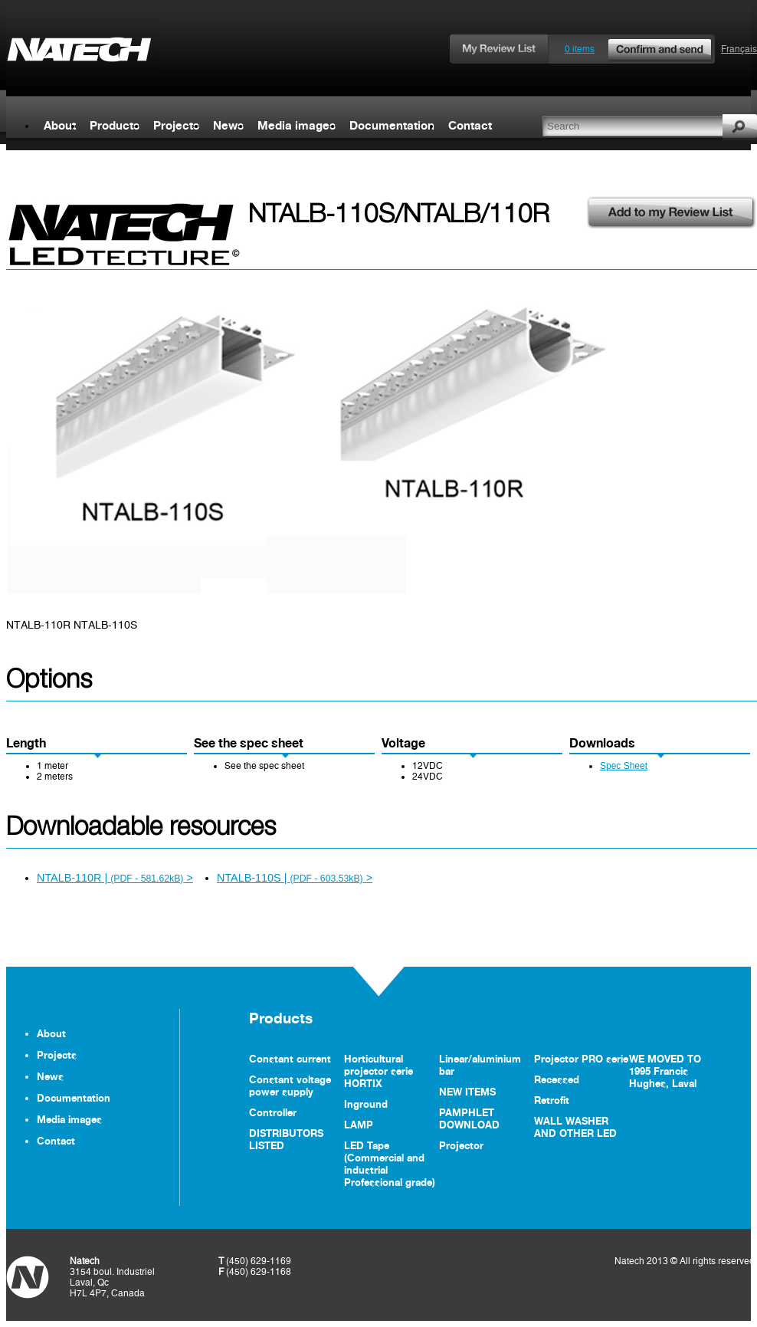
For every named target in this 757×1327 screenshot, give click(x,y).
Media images (296, 125)
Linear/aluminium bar (480, 1065)
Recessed (556, 1079)
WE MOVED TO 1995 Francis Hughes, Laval (665, 1071)
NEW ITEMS (467, 1092)
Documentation (391, 125)
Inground (366, 1104)
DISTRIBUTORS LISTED (286, 1139)
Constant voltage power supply (290, 1085)
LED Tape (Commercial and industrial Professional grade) (389, 1163)
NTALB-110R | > (115, 878)
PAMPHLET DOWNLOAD (469, 1118)
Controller (273, 1112)
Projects (176, 125)
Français (739, 49)
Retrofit (551, 1100)
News (228, 125)
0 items (639, 49)
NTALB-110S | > (294, 878)
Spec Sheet (623, 765)
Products (114, 125)
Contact (470, 125)
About (60, 125)
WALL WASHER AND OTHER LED (575, 1127)
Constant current (290, 1059)
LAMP (358, 1124)
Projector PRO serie (581, 1059)
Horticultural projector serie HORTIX (378, 1071)
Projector (461, 1145)
